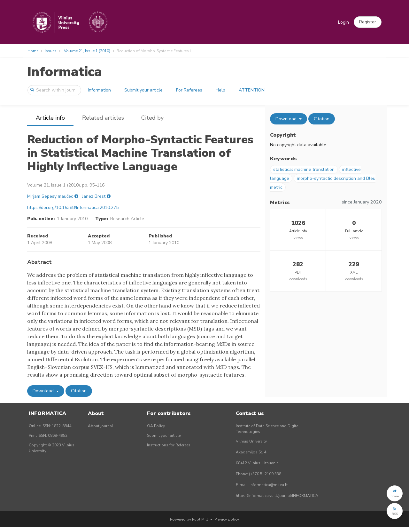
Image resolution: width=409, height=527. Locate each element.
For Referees (189, 90)
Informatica (64, 72)
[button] (368, 22)
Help (220, 90)
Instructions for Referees (168, 445)
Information (99, 90)
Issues (51, 50)
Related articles (103, 118)
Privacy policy (226, 519)
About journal (100, 425)
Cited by (152, 118)
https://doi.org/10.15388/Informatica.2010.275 (73, 207)
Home (32, 50)
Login (343, 22)
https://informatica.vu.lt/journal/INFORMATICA (277, 495)
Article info (50, 118)
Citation (79, 391)
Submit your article (143, 90)
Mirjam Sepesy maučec (50, 196)
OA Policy (156, 425)
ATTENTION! (252, 90)
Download (44, 391)
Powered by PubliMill (189, 519)
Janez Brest (93, 196)
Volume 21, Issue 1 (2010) (87, 50)
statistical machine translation (304, 169)
